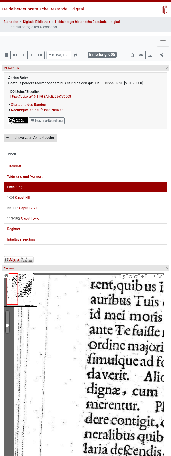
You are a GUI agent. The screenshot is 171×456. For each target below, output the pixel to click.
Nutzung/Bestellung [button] (47, 120)
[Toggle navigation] (163, 42)
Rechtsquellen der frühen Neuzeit (37, 110)
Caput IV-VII (22, 208)
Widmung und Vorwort (25, 176)
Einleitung (15, 187)
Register (13, 229)
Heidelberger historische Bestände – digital (43, 9)
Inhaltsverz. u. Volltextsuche (30, 138)
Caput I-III (18, 197)
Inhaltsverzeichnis (21, 239)
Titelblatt (14, 166)
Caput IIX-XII (24, 218)
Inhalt (11, 154)
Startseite (11, 22)
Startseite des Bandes (28, 105)
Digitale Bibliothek (36, 22)
